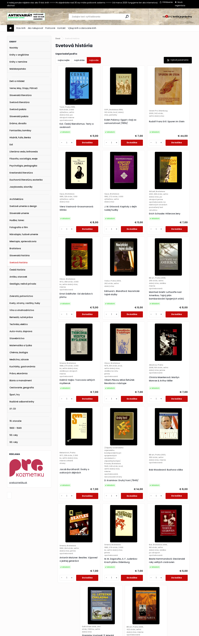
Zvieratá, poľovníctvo (21, 296)
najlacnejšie (64, 60)
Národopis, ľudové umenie (24, 234)
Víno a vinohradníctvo (22, 310)
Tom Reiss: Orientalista (173, 526)
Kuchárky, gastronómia (22, 366)
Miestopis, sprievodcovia (23, 241)
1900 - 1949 (16, 428)
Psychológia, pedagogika (23, 165)
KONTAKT (6, 602)
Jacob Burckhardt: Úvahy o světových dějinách (72, 424)
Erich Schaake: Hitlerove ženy (106, 231)
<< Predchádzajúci (86, 561)
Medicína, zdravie (19, 359)
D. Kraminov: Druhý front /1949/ (106, 437)
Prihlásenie (168, 2)
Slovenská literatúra (21, 95)
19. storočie (15, 421)
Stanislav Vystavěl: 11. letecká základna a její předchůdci (139, 524)
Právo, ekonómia (19, 373)
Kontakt (61, 28)
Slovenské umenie (19, 213)
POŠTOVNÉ (7, 598)
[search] (127, 16)
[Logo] (26, 17)
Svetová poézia (18, 109)
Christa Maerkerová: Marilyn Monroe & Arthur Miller (174, 319)
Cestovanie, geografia (22, 387)
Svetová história (19, 262)
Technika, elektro (19, 324)
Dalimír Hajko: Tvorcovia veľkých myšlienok (106, 323)
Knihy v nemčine (18, 61)
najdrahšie (79, 60)
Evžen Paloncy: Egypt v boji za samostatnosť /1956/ (105, 128)
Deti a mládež (17, 81)
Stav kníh (21, 28)
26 (124, 561)
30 (143, 561)
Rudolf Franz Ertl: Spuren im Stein (140, 127)
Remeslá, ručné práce (21, 317)
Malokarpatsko (18, 68)
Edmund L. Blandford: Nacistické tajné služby (173, 222)
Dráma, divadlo (18, 123)
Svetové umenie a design (23, 206)
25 (119, 561)
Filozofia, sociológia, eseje (23, 158)
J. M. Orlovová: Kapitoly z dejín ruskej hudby (71, 226)
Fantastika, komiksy (20, 130)
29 (139, 561)
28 (134, 561)
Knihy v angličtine (19, 54)
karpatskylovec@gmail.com (16, 605)
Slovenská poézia (19, 116)
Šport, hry (15, 394)
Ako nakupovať (35, 28)
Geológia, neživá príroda (23, 283)
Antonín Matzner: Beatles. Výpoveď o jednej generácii (174, 424)
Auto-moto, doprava (21, 331)
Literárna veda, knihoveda (24, 151)
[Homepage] (10, 28)
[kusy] (62, 151)
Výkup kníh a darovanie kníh (82, 28)
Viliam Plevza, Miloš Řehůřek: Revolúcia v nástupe (138, 321)
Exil (11, 144)
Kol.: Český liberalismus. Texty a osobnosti (71, 133)
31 (149, 561)
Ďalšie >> (166, 561)
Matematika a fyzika (21, 345)
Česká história (17, 269)
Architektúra (16, 199)
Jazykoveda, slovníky (21, 186)
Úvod (57, 38)
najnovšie (94, 60)
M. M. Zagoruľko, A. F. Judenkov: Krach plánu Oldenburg (70, 529)
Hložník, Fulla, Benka (20, 137)
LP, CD (13, 408)
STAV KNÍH (7, 591)
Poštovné (50, 28)
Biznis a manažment (21, 380)
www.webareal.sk (110, 633)
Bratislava (15, 248)
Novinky (14, 47)
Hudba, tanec (17, 220)
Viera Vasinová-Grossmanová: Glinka (172, 129)
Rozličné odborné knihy (22, 401)
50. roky (14, 435)
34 (158, 561)
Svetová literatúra (19, 102)
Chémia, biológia (19, 352)
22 (104, 561)
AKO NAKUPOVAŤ (10, 595)
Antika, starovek (18, 276)
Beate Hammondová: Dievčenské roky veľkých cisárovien (106, 527)
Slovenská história (20, 255)
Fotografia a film (19, 227)
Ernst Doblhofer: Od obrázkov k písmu (137, 226)
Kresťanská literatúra (21, 172)
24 (114, 561)
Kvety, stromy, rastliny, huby (25, 303)
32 (154, 561)
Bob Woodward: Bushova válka (140, 424)
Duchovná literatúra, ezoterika (26, 179)
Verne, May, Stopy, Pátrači (23, 88)
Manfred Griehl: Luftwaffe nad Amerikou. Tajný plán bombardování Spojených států (72, 319)
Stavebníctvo (17, 338)
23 (109, 561)
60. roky (14, 442)
